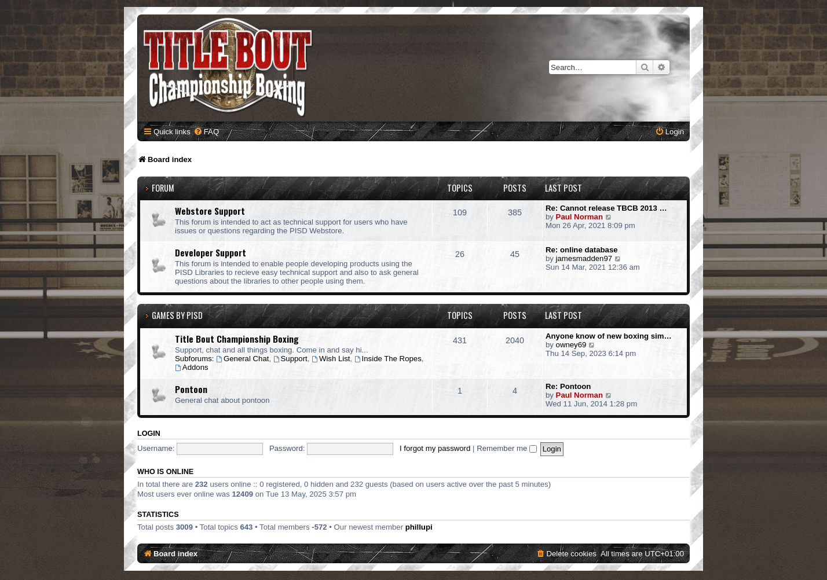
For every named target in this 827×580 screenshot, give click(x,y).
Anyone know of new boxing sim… (609, 336)
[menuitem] (206, 131)
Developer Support (210, 252)
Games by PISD (177, 315)
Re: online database (582, 249)
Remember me (507, 448)
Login (148, 434)
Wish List (331, 358)
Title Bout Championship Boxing (237, 339)
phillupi (419, 527)
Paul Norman (579, 216)
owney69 (571, 344)
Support (290, 358)
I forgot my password (435, 448)
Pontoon (191, 389)
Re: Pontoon (568, 386)
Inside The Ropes (388, 358)
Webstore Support (210, 211)
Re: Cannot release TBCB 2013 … (606, 208)
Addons (191, 367)
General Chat (242, 358)
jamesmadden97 (584, 258)
